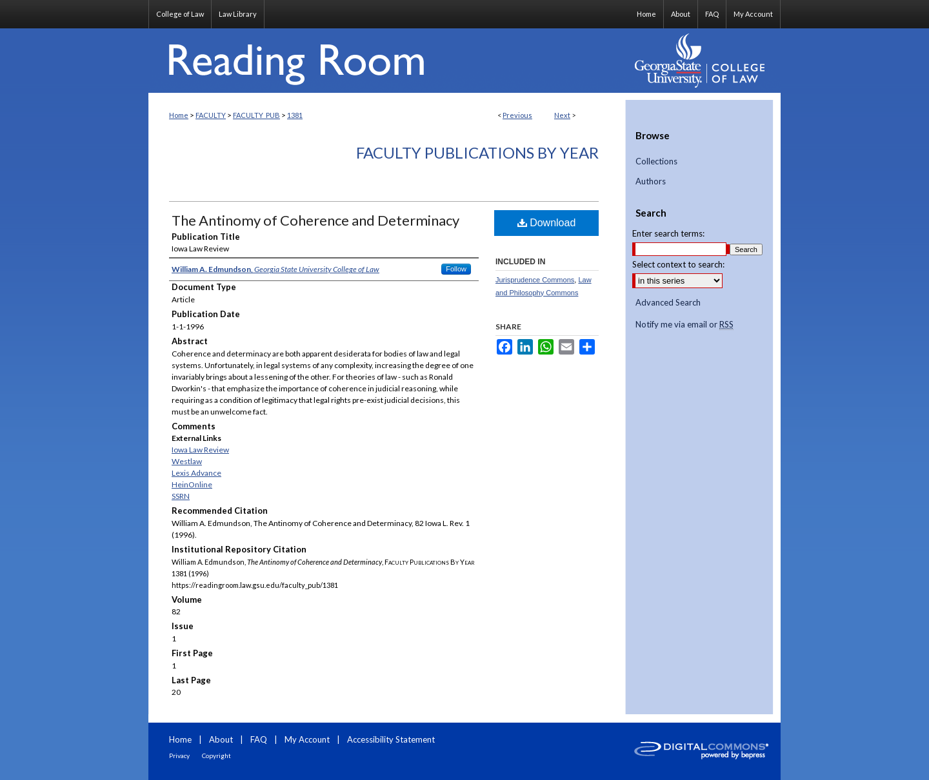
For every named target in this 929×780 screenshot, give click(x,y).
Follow (456, 269)
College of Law (180, 14)
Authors (650, 181)
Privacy (179, 755)
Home (178, 115)
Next (562, 115)
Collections (656, 161)
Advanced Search (668, 302)
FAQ (258, 739)
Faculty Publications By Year (477, 152)
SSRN (181, 496)
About (221, 739)
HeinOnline (192, 484)
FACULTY (210, 115)
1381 (295, 115)
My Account (307, 739)
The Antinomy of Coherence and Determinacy (315, 220)
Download (546, 222)
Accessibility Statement (391, 739)
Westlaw (187, 461)
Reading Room (387, 60)
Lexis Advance (196, 473)
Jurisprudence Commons (534, 280)
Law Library (238, 14)
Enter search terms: (668, 233)
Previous (517, 115)
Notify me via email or (684, 325)
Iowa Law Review (200, 449)
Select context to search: (678, 264)
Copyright (216, 755)
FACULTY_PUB (256, 115)
